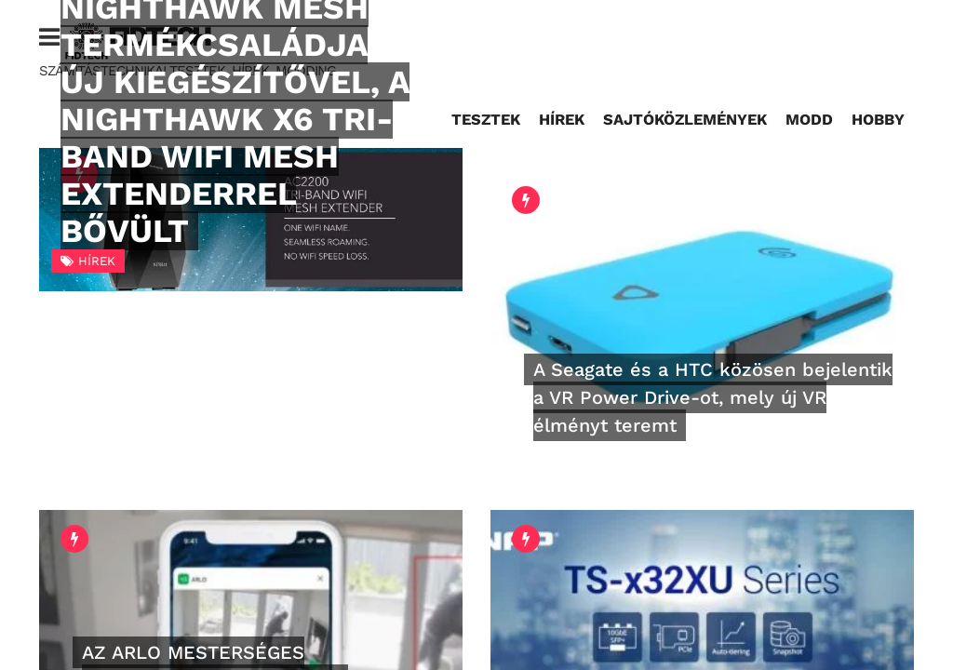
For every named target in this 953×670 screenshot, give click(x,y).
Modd (809, 119)
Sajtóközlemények (685, 119)
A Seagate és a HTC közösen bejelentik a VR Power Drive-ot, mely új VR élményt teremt (713, 397)
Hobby (878, 119)
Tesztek (485, 119)
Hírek (561, 119)
